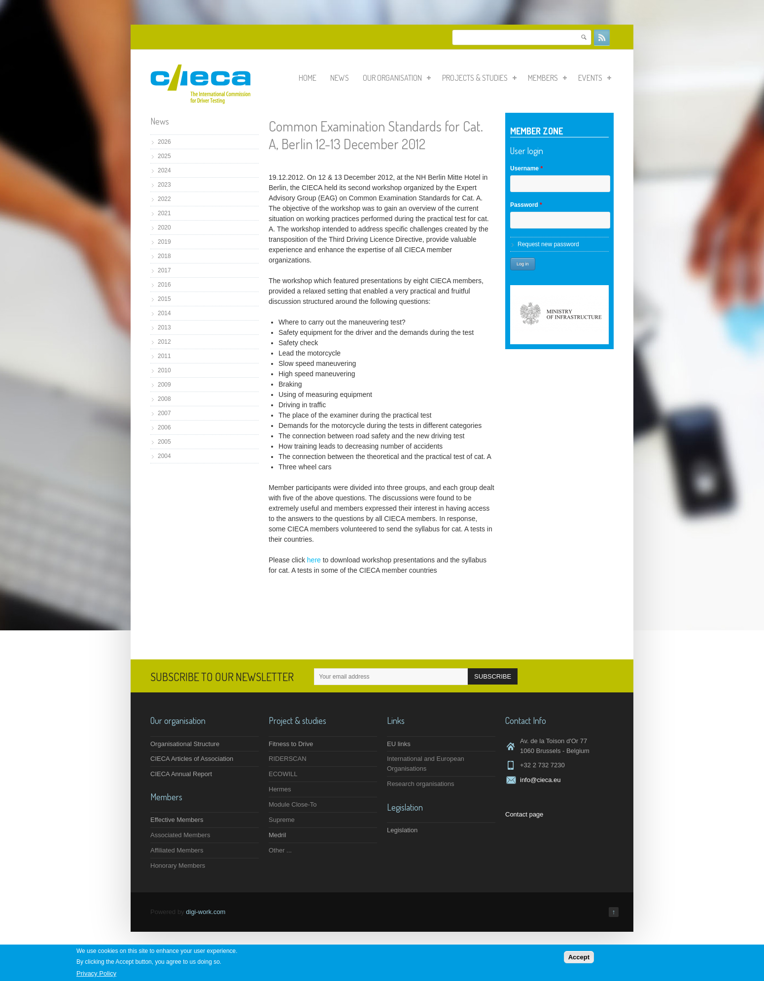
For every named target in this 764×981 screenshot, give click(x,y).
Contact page (524, 814)
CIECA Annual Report (181, 774)
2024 (164, 170)
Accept (579, 958)
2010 (164, 370)
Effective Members (176, 819)
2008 (164, 398)
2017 (164, 270)
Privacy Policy (96, 974)
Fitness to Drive (291, 744)
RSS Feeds (602, 37)
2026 (164, 141)
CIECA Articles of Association (191, 758)
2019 (164, 241)
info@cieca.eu (540, 780)
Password (526, 204)
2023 (164, 184)
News (339, 78)
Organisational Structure (184, 744)
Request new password (548, 244)
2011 (164, 356)
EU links (399, 744)
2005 (164, 441)
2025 (164, 156)
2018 (164, 256)
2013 (164, 327)
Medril (277, 835)
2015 (164, 298)
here (315, 560)
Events (594, 78)
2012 (164, 341)
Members (547, 78)
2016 (164, 284)
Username (526, 168)
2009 (164, 384)
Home (307, 78)
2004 (164, 456)
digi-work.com (205, 912)
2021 (164, 213)
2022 (164, 199)
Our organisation (397, 78)
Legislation (402, 830)
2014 (164, 313)
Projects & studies (479, 78)
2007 (164, 413)
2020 (164, 227)
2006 (164, 427)
